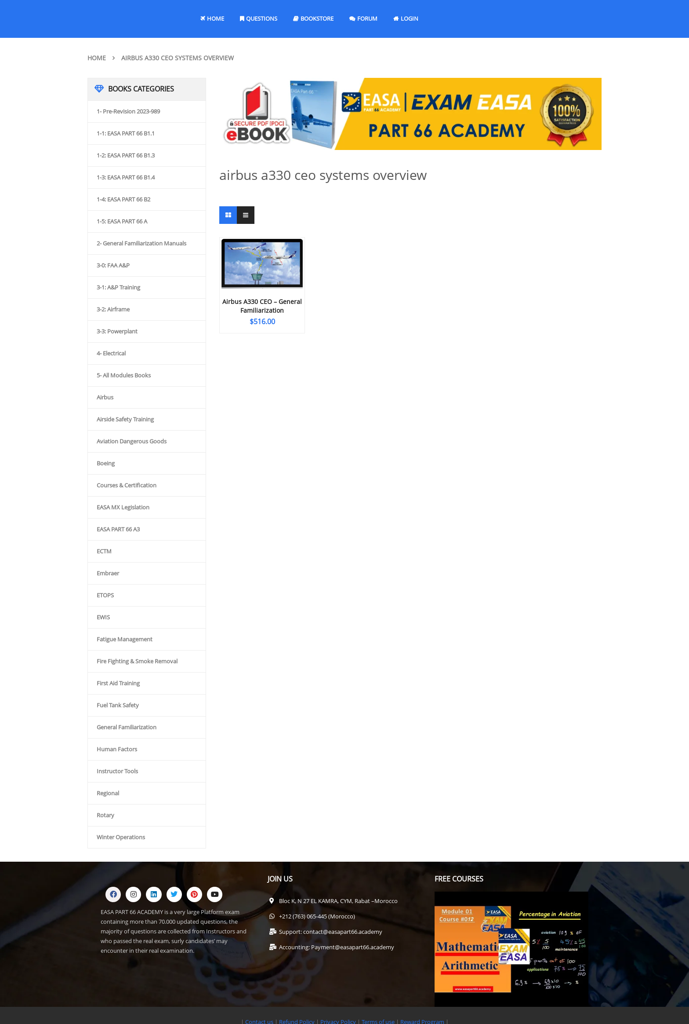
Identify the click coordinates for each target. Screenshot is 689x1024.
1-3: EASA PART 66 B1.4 (126, 177)
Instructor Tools (117, 771)
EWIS (103, 617)
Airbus (105, 397)
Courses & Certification (126, 485)
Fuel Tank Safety (118, 705)
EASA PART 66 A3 (118, 529)
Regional (108, 793)
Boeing (106, 463)
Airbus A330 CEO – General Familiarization (262, 306)
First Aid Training (118, 683)
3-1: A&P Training (118, 287)
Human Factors (117, 749)
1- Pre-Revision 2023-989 (128, 111)
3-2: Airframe (113, 309)
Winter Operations (121, 837)
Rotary (105, 815)
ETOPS (105, 595)
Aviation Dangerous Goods (132, 441)
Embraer (108, 573)
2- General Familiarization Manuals (141, 243)
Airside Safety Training (125, 419)
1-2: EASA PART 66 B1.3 (126, 155)
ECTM (104, 551)
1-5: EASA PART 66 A (122, 221)
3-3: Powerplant (117, 331)
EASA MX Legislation (123, 507)
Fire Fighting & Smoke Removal (137, 661)
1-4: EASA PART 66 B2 (123, 199)
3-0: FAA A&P (113, 265)
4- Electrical (111, 353)
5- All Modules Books (124, 375)
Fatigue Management (124, 639)
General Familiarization (126, 727)
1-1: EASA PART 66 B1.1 (126, 133)
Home (96, 58)
